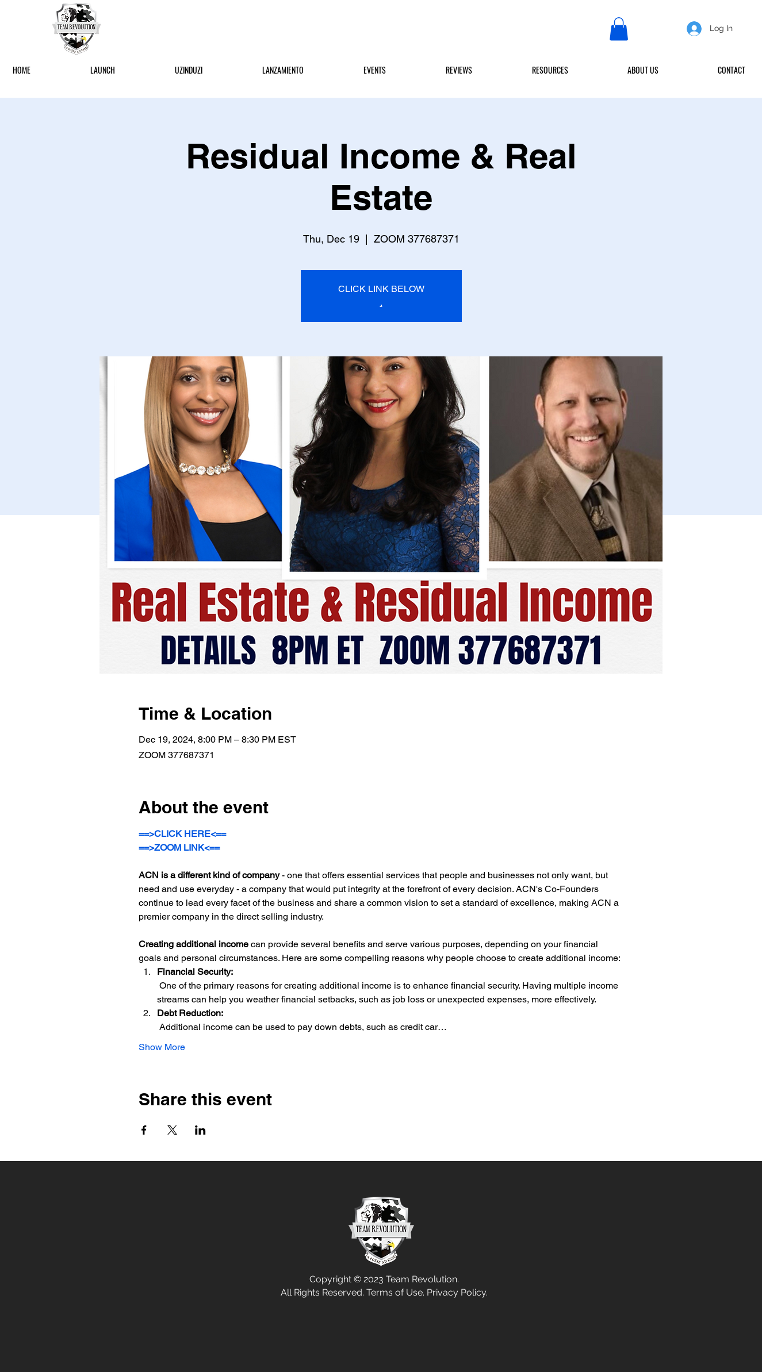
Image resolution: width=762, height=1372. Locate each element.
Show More (162, 1047)
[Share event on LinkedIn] (200, 1130)
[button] (619, 29)
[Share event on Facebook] (144, 1130)
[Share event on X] (172, 1130)
